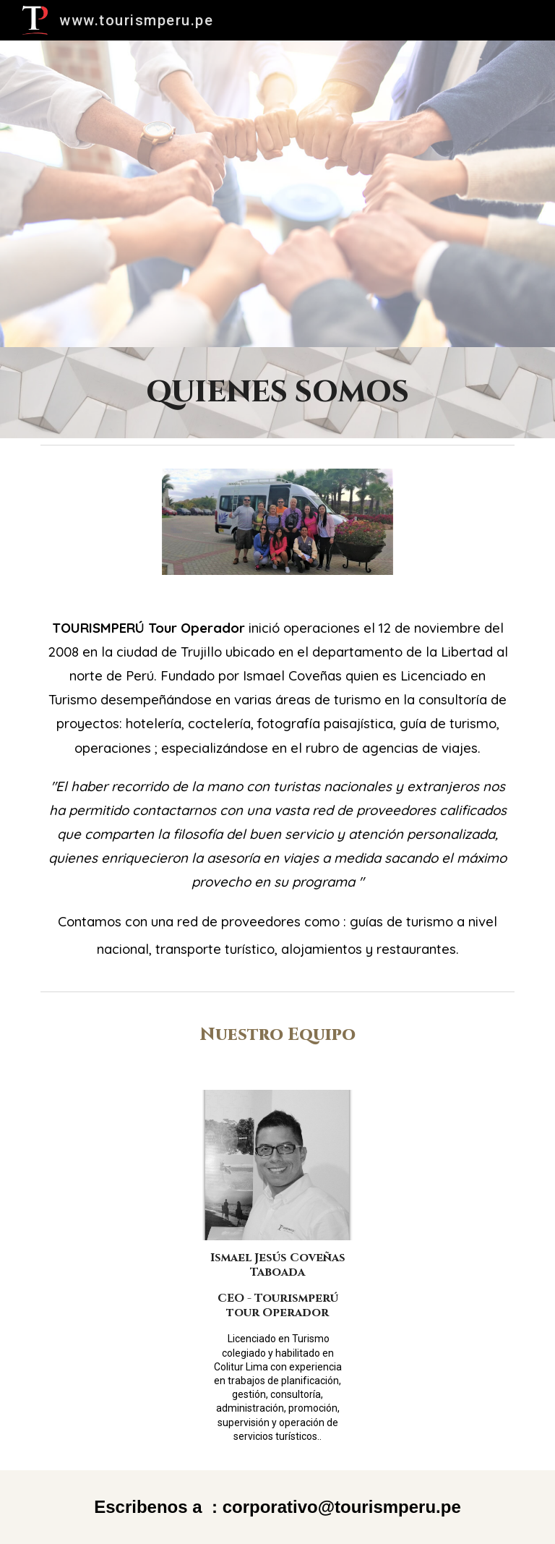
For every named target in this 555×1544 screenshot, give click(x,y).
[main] (277, 392)
